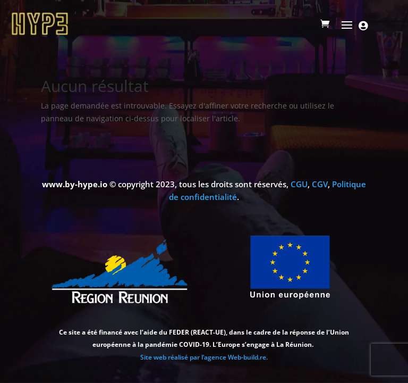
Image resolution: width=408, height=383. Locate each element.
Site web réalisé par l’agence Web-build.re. (204, 357)
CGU (299, 184)
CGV (320, 184)
